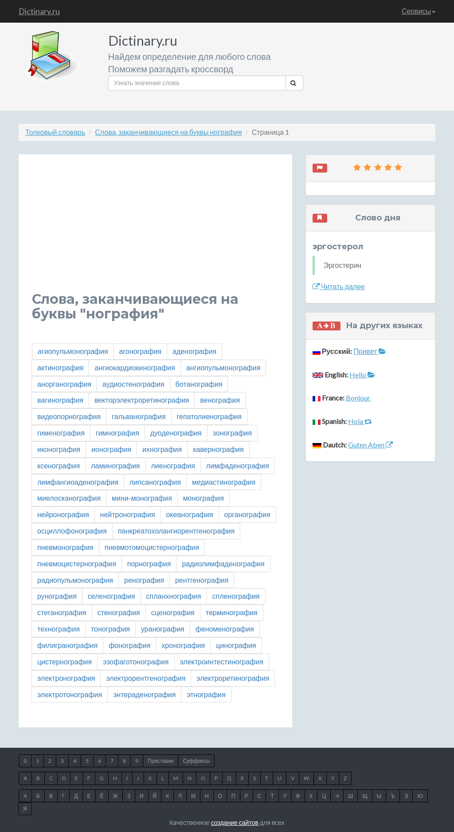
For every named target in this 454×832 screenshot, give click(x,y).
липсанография (155, 482)
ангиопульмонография (223, 367)
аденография (194, 351)
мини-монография (142, 498)
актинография (60, 367)
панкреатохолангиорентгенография (176, 530)
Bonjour (359, 397)
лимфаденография (237, 465)
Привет (369, 351)
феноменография (225, 628)
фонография (129, 645)
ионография (111, 449)
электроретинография (232, 678)
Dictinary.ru (39, 11)
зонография (232, 432)
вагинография (60, 400)
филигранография (67, 645)
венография (219, 400)
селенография (111, 596)
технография (58, 628)
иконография (58, 449)
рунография (57, 596)
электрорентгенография (145, 678)
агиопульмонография (73, 351)
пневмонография (65, 547)
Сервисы (418, 11)
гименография (61, 432)
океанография (189, 514)
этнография (206, 694)
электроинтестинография (222, 661)
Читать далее (339, 286)
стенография (119, 612)
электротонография (69, 694)
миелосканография (69, 498)
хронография (183, 645)
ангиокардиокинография (134, 367)
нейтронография (127, 514)
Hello (362, 374)
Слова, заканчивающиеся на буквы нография (168, 132)
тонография (110, 628)
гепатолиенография (209, 416)
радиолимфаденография (223, 563)
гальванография (138, 416)
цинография (236, 645)
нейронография (63, 514)
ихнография (162, 449)
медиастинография (223, 482)
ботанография (199, 384)
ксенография (58, 465)
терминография (232, 612)
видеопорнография (69, 416)
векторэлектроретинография (141, 400)
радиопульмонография (75, 580)
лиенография (173, 465)
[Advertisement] (155, 230)
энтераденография (144, 694)
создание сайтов (234, 822)
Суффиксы (196, 760)
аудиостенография (133, 384)
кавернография (218, 449)
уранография (162, 628)
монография (203, 498)
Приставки (160, 760)
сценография (173, 612)
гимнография (117, 432)
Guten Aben (370, 444)
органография (247, 514)
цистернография (64, 661)
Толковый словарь (55, 132)
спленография (235, 596)
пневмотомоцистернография (152, 547)
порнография (149, 563)
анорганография (64, 384)
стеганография (61, 612)
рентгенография (201, 580)
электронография (66, 678)
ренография (144, 580)
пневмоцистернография (76, 563)
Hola (360, 421)
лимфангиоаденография (77, 482)
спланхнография (173, 596)
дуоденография (176, 432)
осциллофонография (72, 530)
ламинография (115, 465)
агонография (140, 351)
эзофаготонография (135, 661)
